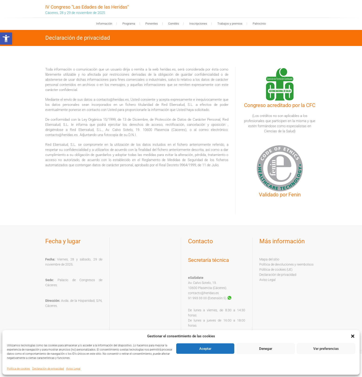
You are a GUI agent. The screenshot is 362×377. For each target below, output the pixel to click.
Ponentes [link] (151, 23)
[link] (6, 38)
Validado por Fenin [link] (280, 195)
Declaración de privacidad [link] (48, 368)
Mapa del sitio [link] (269, 259)
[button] (352, 336)
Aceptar (205, 349)
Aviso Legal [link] (73, 368)
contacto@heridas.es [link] (203, 293)
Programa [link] (128, 23)
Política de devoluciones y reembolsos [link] (286, 264)
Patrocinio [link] (259, 23)
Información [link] (104, 23)
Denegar (265, 349)
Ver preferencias (326, 349)
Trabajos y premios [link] (229, 23)
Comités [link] (173, 23)
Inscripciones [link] (198, 23)
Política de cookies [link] (18, 368)
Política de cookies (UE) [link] (276, 269)
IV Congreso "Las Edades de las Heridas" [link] (87, 7)
